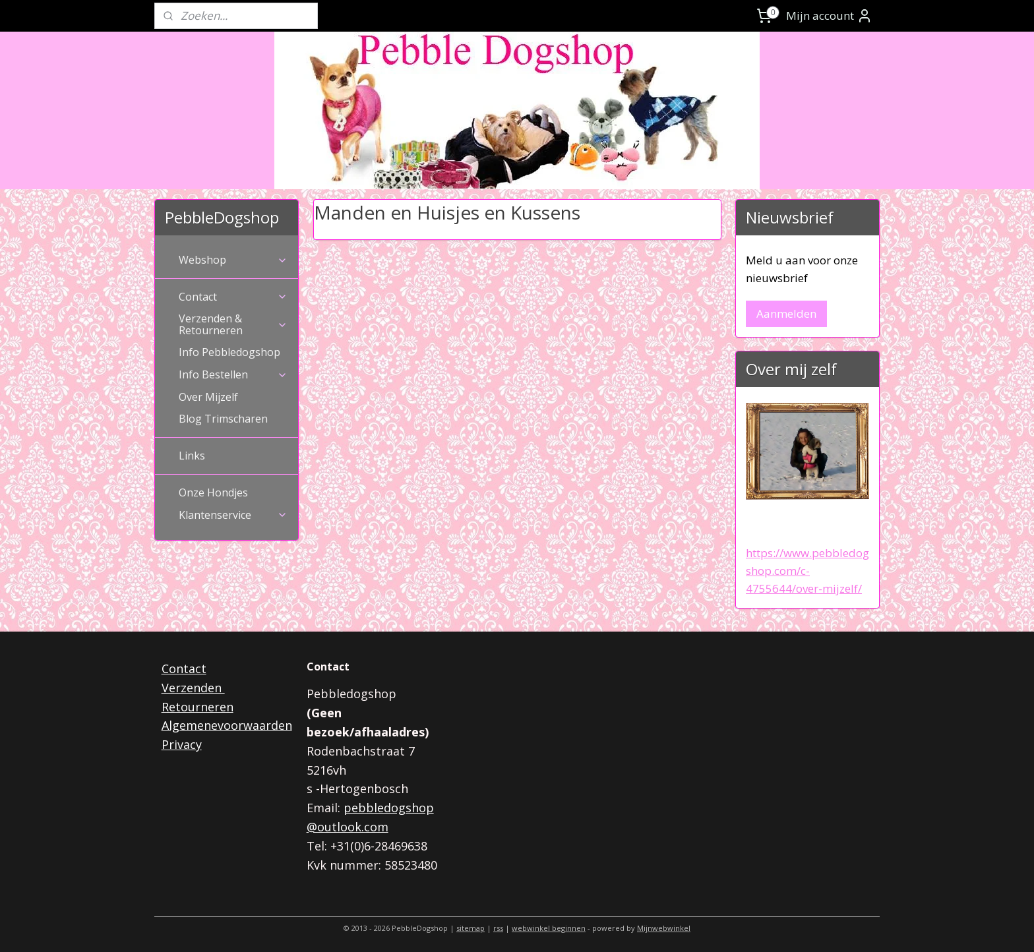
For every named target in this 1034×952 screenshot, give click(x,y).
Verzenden (193, 688)
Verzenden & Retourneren (233, 324)
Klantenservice (233, 515)
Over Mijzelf (208, 397)
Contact (233, 296)
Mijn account (829, 16)
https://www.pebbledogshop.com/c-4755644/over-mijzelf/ (807, 570)
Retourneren (197, 707)
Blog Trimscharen (223, 418)
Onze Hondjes (213, 492)
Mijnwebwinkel (663, 928)
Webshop (233, 260)
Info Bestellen (233, 374)
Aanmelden (786, 313)
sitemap (470, 928)
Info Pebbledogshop (229, 352)
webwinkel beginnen (549, 928)
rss (498, 928)
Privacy (182, 744)
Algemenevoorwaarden (227, 725)
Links (192, 455)
